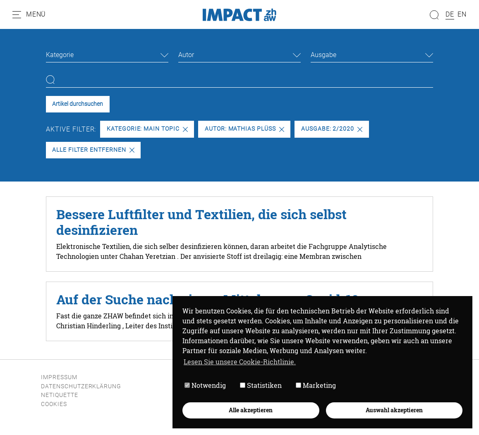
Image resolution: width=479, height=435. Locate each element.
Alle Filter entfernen (93, 149)
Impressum (59, 377)
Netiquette (59, 395)
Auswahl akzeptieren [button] (394, 410)
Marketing (316, 385)
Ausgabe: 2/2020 (331, 128)
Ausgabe (323, 55)
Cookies (54, 404)
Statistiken (261, 385)
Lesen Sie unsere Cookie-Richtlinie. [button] (240, 361)
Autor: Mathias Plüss (244, 128)
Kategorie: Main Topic (147, 128)
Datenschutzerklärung (81, 386)
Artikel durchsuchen (77, 104)
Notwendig (205, 385)
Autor (186, 55)
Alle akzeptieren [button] (251, 410)
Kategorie (60, 55)
